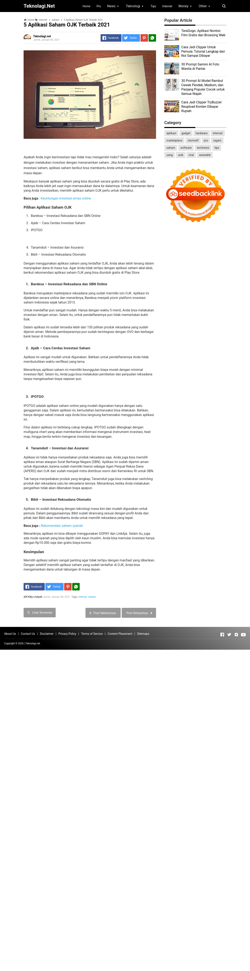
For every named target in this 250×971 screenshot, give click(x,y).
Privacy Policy (67, 633)
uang (169, 155)
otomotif (193, 140)
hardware (202, 133)
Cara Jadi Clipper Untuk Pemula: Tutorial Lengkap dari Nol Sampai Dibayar (203, 51)
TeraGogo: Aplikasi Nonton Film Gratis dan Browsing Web (203, 33)
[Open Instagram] (236, 634)
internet (82, 596)
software (186, 147)
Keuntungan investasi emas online (66, 198)
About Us (10, 633)
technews (203, 147)
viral (191, 155)
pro (206, 140)
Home (86, 6)
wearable (205, 155)
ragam (217, 140)
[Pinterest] (144, 38)
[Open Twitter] (229, 634)
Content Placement (120, 633)
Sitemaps (143, 633)
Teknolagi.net (32, 643)
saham (92, 596)
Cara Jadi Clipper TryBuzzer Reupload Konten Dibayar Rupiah (201, 106)
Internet (167, 6)
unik (180, 155)
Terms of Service (92, 633)
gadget (185, 133)
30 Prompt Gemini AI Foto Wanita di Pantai (200, 66)
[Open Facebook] (222, 634)
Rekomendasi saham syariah (62, 526)
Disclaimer (47, 633)
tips (216, 147)
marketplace (174, 140)
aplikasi (171, 133)
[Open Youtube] (243, 634)
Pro (98, 6)
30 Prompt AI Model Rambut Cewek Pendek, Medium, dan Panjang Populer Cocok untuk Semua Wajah (203, 87)
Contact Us (28, 633)
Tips (153, 6)
